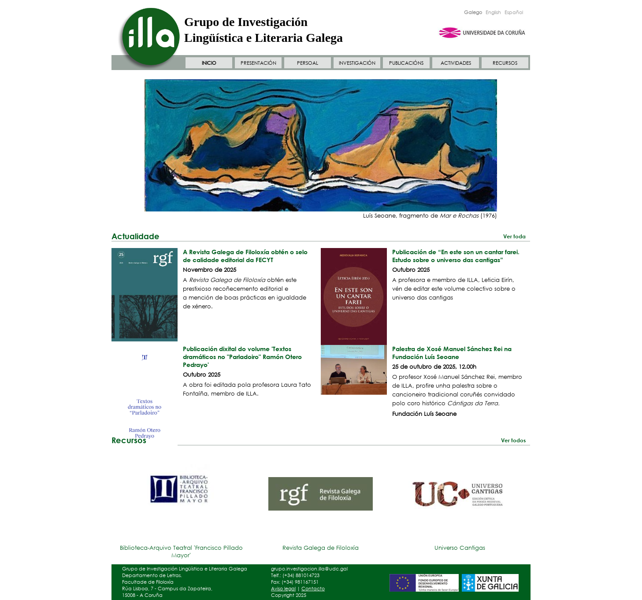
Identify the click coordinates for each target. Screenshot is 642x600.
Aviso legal (283, 588)
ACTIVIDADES (456, 63)
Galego (473, 12)
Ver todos (513, 440)
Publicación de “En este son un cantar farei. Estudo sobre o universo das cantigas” (456, 255)
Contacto (313, 588)
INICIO (209, 63)
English (493, 12)
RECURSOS (505, 63)
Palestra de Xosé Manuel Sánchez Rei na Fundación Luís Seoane (452, 352)
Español (514, 12)
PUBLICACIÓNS (406, 63)
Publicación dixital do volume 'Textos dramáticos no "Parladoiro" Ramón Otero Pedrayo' (242, 356)
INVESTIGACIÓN (357, 63)
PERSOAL (307, 63)
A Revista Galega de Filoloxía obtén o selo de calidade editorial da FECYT (245, 255)
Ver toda (514, 236)
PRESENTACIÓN (258, 63)
